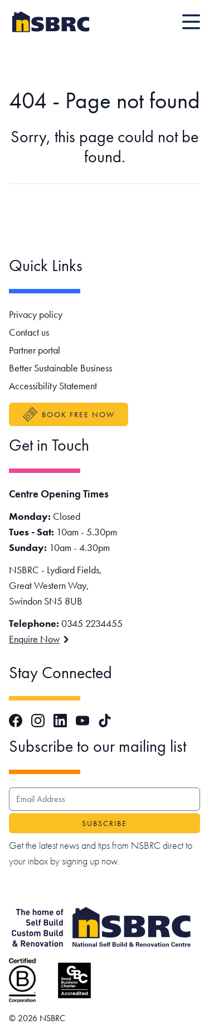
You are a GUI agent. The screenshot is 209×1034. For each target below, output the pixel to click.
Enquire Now (39, 638)
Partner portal (34, 350)
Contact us (29, 332)
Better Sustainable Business (60, 367)
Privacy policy (35, 314)
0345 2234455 (92, 623)
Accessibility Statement (53, 385)
